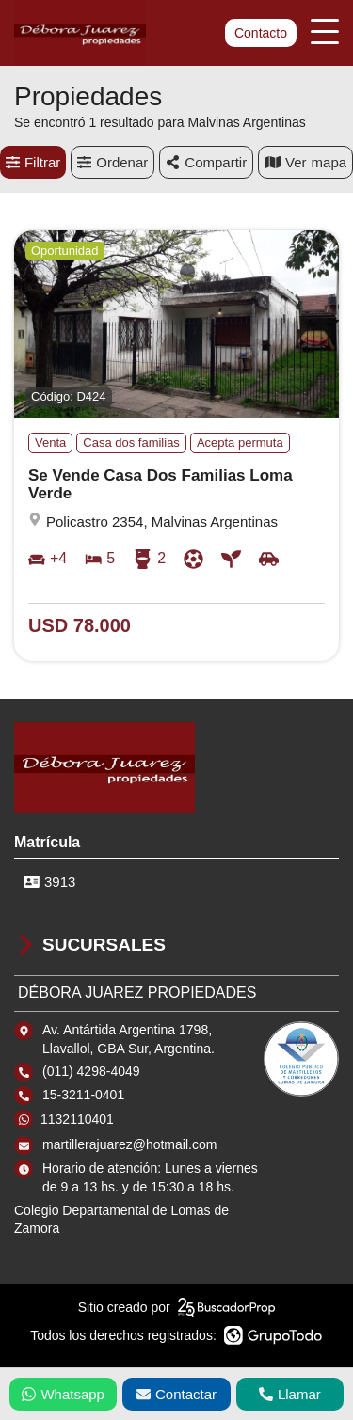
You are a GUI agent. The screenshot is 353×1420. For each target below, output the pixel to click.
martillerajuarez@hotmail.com (129, 1144)
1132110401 (77, 1119)
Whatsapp (63, 1394)
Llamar (290, 1394)
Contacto (260, 32)
